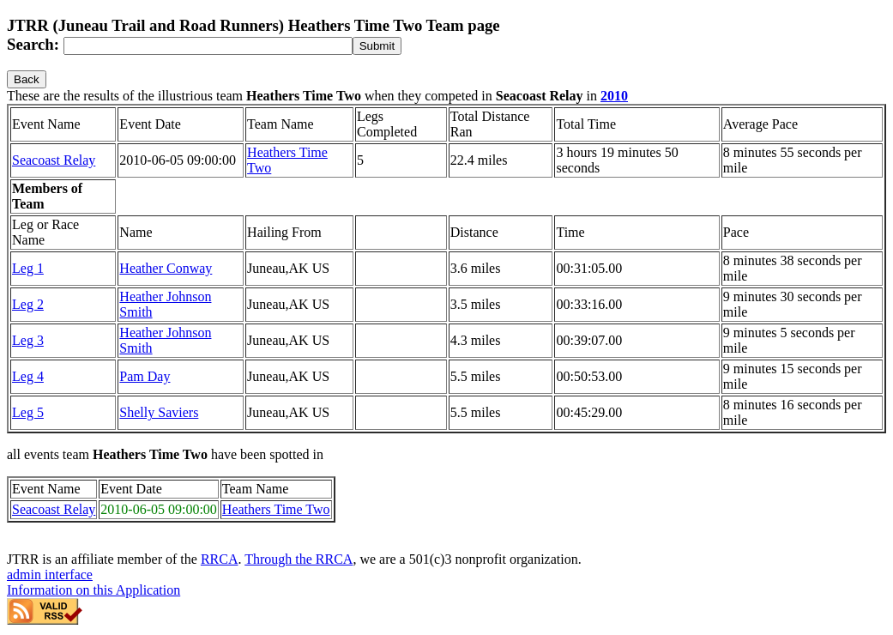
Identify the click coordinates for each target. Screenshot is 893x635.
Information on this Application (93, 590)
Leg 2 (28, 304)
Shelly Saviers (158, 412)
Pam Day (144, 376)
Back (26, 79)
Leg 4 (28, 376)
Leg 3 (28, 340)
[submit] (377, 46)
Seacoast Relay (53, 160)
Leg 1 (28, 268)
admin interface (50, 574)
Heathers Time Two (276, 509)
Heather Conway (165, 268)
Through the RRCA (298, 559)
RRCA (219, 559)
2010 (614, 95)
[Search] (208, 46)
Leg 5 (28, 412)
